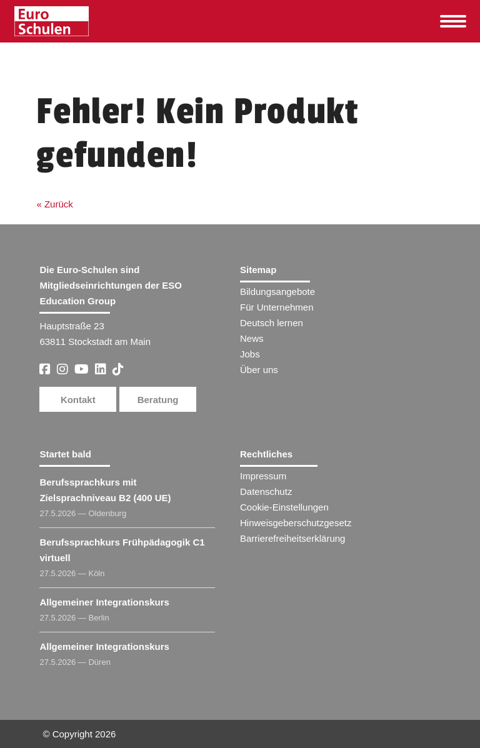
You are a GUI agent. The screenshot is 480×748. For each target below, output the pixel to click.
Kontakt (78, 399)
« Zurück (54, 204)
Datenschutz (266, 491)
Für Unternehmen (277, 307)
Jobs (250, 354)
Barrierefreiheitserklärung (292, 538)
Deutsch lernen (271, 322)
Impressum (263, 476)
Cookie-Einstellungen (284, 507)
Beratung (158, 399)
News (252, 338)
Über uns (259, 369)
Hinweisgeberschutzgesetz (295, 522)
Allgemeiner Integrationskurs (104, 602)
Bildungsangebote (277, 291)
